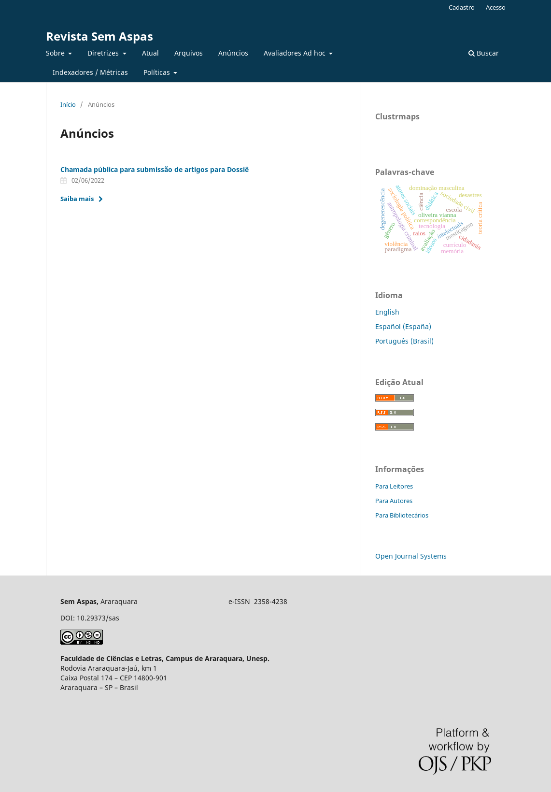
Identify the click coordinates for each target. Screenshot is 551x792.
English (387, 312)
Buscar (483, 53)
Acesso (496, 7)
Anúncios (233, 53)
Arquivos (188, 53)
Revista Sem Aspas (99, 36)
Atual (150, 53)
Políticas (157, 72)
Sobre (56, 53)
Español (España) (403, 326)
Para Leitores (394, 486)
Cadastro (462, 7)
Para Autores (393, 500)
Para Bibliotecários (401, 515)
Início (68, 104)
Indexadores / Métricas (90, 72)
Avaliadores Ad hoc (295, 53)
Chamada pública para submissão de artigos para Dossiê (154, 169)
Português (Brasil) (404, 341)
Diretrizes (104, 53)
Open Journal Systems (411, 556)
